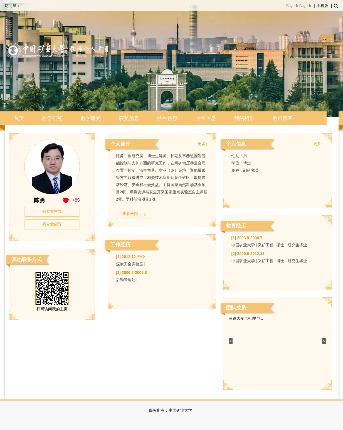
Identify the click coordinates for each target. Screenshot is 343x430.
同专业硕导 (52, 224)
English (292, 6)
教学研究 (91, 118)
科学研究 (52, 118)
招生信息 (167, 118)
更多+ (203, 144)
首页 (19, 118)
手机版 (322, 6)
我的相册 (244, 118)
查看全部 (134, 214)
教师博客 (283, 118)
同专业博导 (52, 211)
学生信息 (206, 118)
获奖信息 (129, 118)
